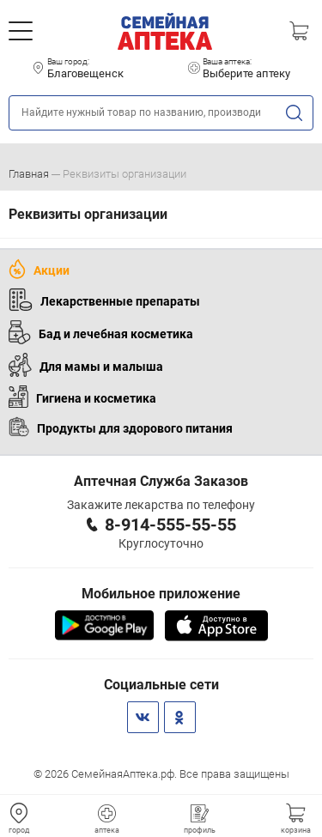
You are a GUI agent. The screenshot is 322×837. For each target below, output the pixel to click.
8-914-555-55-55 (170, 524)
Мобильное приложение (161, 593)
